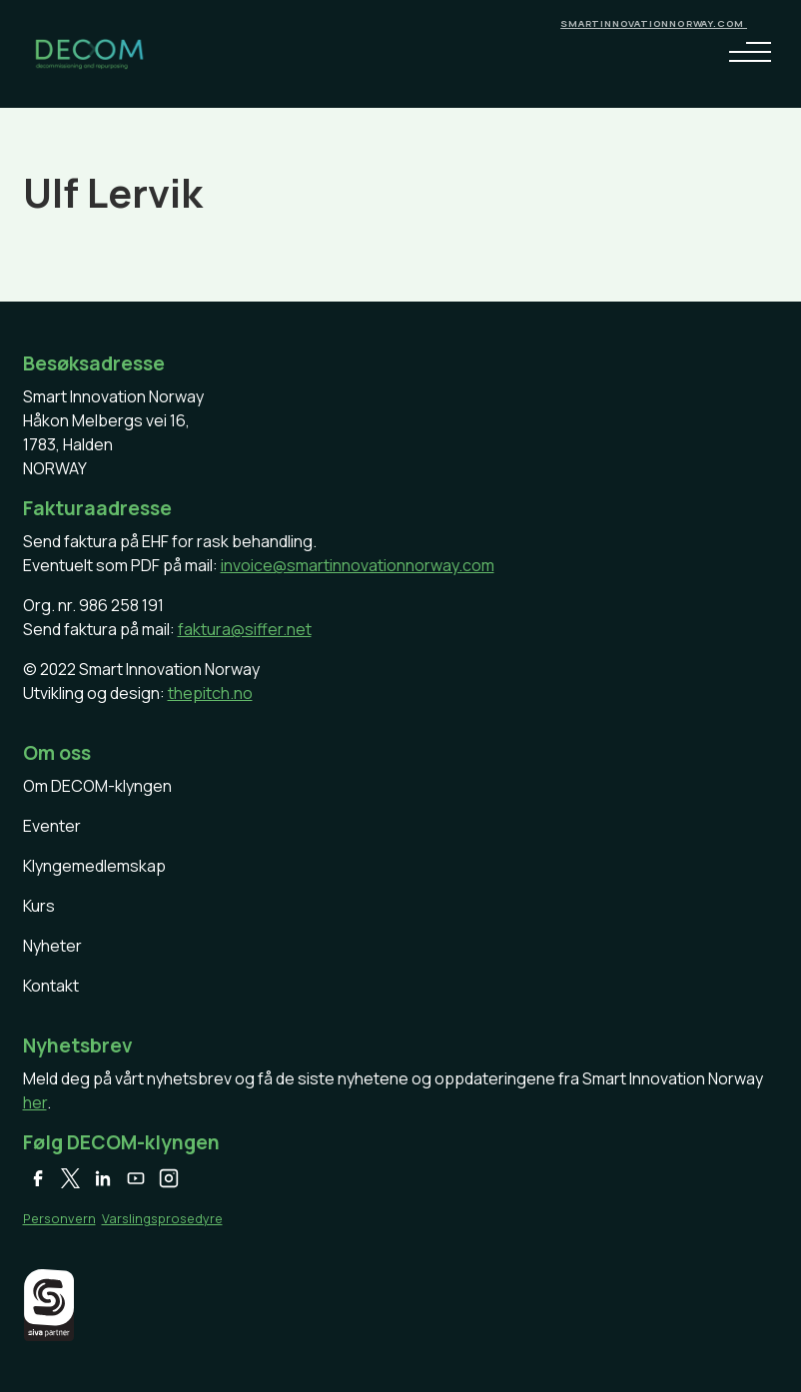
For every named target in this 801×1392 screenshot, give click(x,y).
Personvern (59, 1218)
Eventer (52, 826)
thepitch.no (210, 693)
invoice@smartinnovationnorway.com (357, 565)
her (35, 1102)
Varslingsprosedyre (162, 1218)
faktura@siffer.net (245, 629)
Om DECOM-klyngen (97, 786)
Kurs (39, 906)
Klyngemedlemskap (94, 866)
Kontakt (51, 986)
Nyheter (52, 946)
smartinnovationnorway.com (653, 23)
